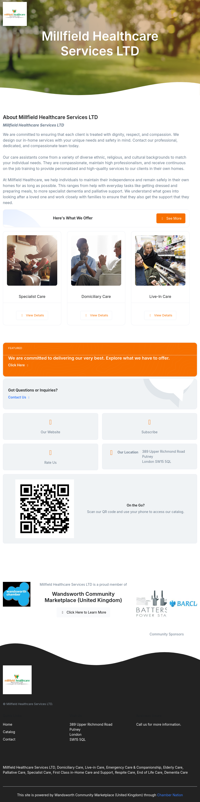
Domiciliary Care (96, 296)
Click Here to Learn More (83, 612)
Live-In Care (160, 296)
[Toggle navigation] (192, 14)
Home (7, 724)
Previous (132, 604)
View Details (32, 315)
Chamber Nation (170, 795)
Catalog (9, 732)
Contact (9, 739)
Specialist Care (32, 296)
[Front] (16, 14)
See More (171, 218)
